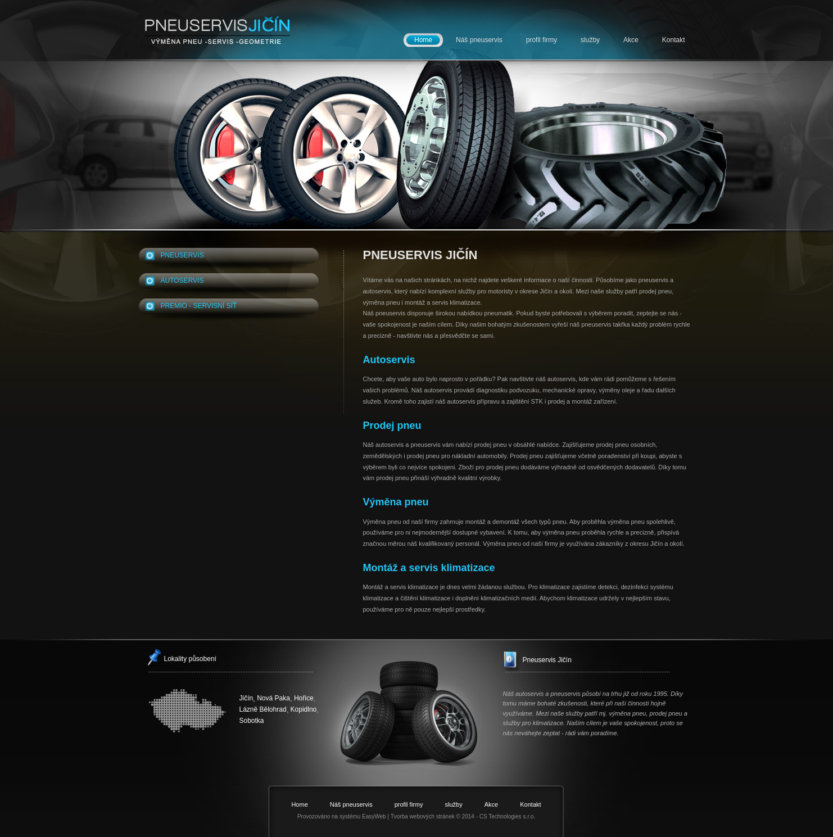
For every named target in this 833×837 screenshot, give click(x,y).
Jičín (246, 698)
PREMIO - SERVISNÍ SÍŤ (199, 306)
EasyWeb (374, 816)
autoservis (182, 280)
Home (423, 40)
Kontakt (673, 40)
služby (590, 40)
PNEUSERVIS (182, 255)
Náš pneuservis (479, 40)
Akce (631, 40)
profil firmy (541, 40)
